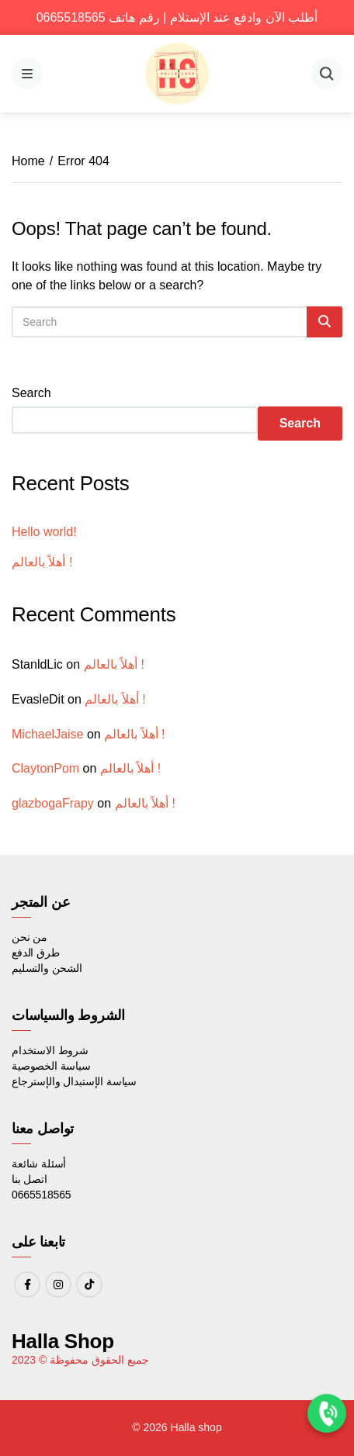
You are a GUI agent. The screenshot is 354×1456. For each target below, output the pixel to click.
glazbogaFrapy (53, 803)
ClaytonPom (45, 768)
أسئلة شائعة (39, 1163)
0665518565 (41, 1194)
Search (31, 392)
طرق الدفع (36, 952)
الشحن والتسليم (47, 968)
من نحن (29, 937)
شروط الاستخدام (50, 1050)
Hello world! (44, 531)
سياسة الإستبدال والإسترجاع (74, 1081)
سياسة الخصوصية (51, 1066)
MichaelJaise (47, 734)
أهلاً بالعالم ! (42, 562)
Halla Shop (63, 1341)
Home (28, 161)
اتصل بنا (29, 1179)
